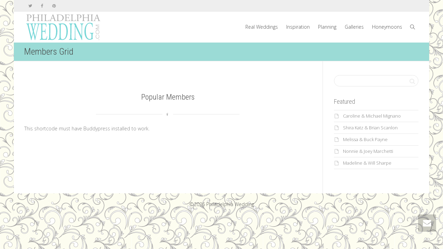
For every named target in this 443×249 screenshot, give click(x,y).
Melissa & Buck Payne (365, 139)
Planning (327, 27)
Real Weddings (261, 27)
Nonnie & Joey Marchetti (368, 151)
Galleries (354, 27)
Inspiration (298, 27)
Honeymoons (387, 27)
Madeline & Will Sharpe (367, 163)
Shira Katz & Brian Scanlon (370, 127)
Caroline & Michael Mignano (372, 116)
